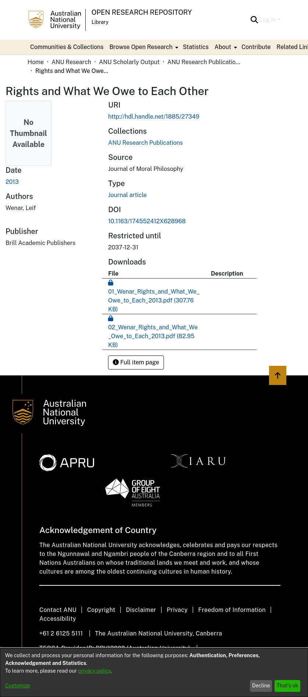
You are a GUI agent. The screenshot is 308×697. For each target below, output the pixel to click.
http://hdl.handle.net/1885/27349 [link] (153, 116)
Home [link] (36, 62)
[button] (254, 19)
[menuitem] (143, 47)
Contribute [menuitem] (256, 46)
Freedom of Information (231, 609)
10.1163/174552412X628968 (147, 221)
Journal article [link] (127, 195)
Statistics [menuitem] (195, 46)
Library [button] (100, 22)
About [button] (223, 46)
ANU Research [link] (71, 62)
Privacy (177, 609)
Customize (17, 686)
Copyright (101, 609)
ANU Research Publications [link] (204, 62)
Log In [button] (268, 19)
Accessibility (57, 618)
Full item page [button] (136, 362)
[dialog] (154, 672)
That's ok (287, 686)
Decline (261, 686)
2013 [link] (12, 181)
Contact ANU (57, 609)
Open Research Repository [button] (142, 12)
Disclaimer (141, 609)
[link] (145, 142)
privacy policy (94, 671)
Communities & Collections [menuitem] (67, 46)
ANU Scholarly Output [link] (129, 62)
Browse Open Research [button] (141, 46)
